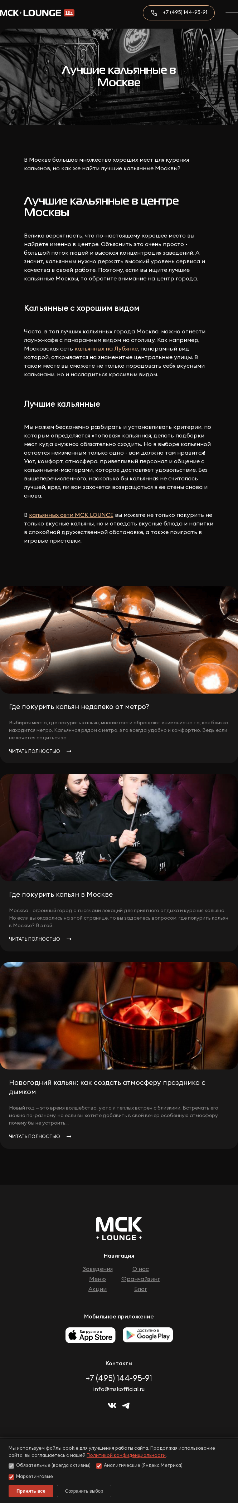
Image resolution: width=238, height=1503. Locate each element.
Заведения (98, 1269)
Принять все (30, 1491)
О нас (140, 1269)
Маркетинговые (31, 1477)
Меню (97, 1279)
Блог (140, 1289)
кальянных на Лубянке (106, 349)
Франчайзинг (140, 1279)
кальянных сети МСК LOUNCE (71, 515)
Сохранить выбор (84, 1491)
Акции (97, 1289)
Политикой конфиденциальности (126, 1455)
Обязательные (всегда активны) (50, 1466)
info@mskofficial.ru (119, 1389)
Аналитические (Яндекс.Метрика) (139, 1466)
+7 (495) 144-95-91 (185, 12)
